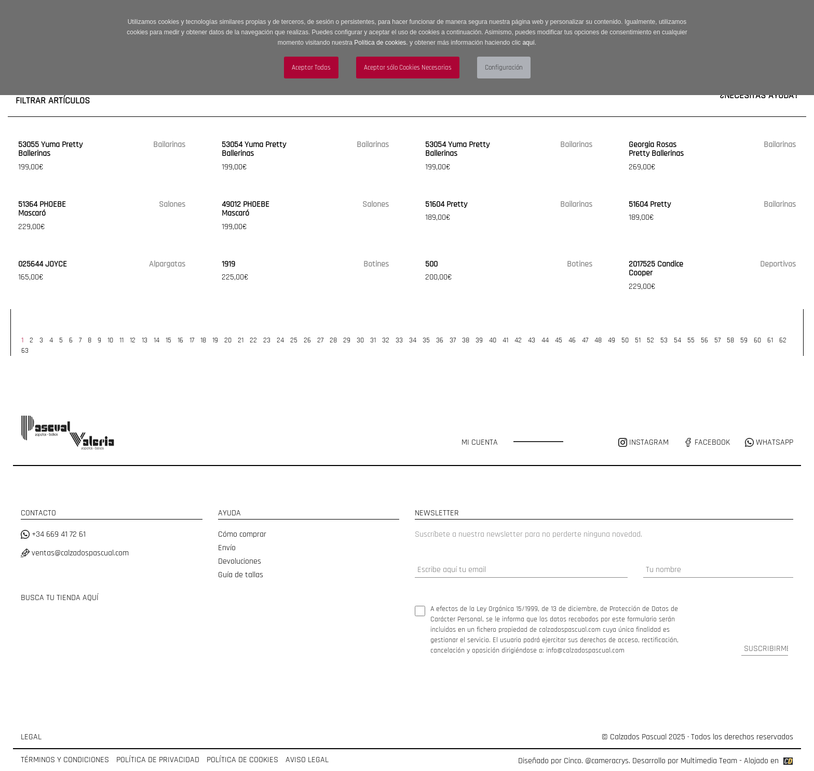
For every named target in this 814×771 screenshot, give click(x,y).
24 (280, 340)
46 (572, 340)
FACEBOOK (707, 442)
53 (664, 340)
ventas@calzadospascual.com (75, 553)
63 (25, 350)
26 (307, 340)
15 (168, 340)
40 (492, 340)
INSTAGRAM (644, 442)
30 (360, 340)
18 (203, 340)
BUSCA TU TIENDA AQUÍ (60, 597)
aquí (528, 42)
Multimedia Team (709, 760)
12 (132, 340)
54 (677, 340)
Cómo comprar (242, 534)
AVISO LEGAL (307, 759)
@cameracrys (607, 760)
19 (215, 340)
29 (346, 340)
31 (373, 340)
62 (782, 340)
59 (744, 340)
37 (453, 340)
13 (144, 340)
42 (518, 340)
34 (412, 340)
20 (228, 340)
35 (426, 340)
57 (717, 340)
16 (180, 340)
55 (691, 340)
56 (704, 340)
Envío (227, 547)
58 (730, 340)
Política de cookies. (381, 42)
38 (465, 340)
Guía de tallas (240, 574)
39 (479, 340)
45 (558, 340)
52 (650, 340)
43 (531, 340)
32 (385, 340)
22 (253, 340)
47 (585, 340)
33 (399, 340)
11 (121, 340)
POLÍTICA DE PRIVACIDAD (157, 759)
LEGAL (31, 737)
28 (333, 340)
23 (266, 340)
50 (625, 340)
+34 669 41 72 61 (53, 534)
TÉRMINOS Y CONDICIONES (65, 759)
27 (320, 340)
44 (545, 340)
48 (598, 340)
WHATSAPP (769, 442)
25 (293, 340)
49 (611, 340)
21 (240, 340)
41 (505, 340)
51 (638, 340)
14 (156, 340)
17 (191, 340)
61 (770, 340)
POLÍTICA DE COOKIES (242, 759)
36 (439, 340)
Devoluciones (239, 561)
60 (757, 340)
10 (110, 340)
